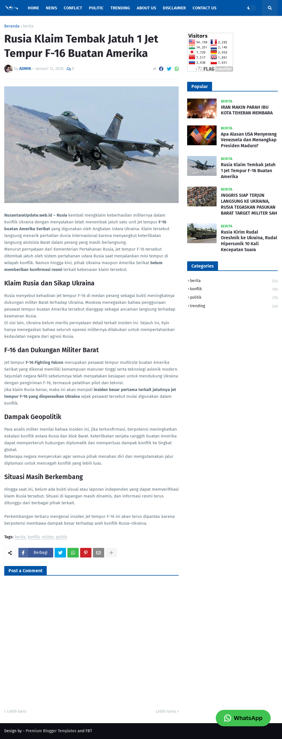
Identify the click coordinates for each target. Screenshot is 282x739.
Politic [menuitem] (96, 7)
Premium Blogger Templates (51, 731)
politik (61, 537)
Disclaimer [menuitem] (174, 7)
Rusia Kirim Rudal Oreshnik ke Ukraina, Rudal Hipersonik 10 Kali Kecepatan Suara (249, 240)
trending (234, 306)
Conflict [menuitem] (73, 7)
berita (28, 26)
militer (48, 537)
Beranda (12, 26)
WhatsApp (243, 718)
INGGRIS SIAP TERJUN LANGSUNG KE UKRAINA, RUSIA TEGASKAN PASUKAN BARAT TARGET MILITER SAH (249, 204)
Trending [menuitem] (120, 7)
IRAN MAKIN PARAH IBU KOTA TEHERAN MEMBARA (247, 110)
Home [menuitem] (33, 7)
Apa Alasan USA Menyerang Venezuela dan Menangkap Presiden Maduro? (249, 140)
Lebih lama (166, 711)
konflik (34, 537)
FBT (89, 731)
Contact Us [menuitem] (204, 7)
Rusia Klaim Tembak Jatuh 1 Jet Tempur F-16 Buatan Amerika (248, 170)
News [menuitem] (51, 7)
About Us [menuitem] (146, 7)
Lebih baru (16, 711)
